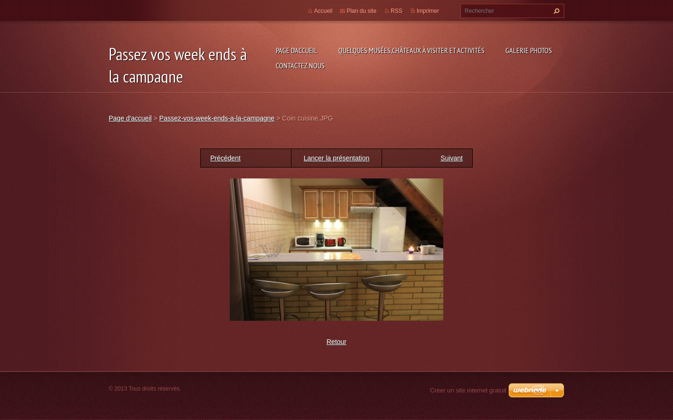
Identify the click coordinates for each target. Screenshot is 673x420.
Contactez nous (300, 65)
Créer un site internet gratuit (468, 390)
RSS (396, 11)
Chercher (555, 11)
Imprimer (428, 11)
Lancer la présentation (337, 158)
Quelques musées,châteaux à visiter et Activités (411, 50)
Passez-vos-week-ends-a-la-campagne (217, 118)
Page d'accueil (297, 50)
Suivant (451, 158)
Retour (336, 341)
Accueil (323, 11)
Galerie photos (528, 50)
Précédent (225, 158)
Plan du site (361, 11)
